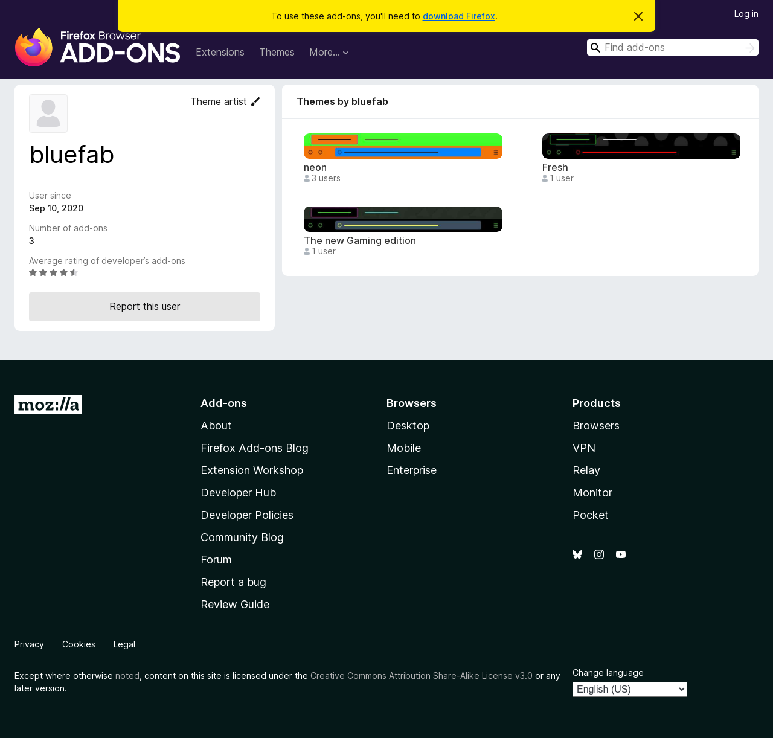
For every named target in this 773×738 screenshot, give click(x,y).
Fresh (555, 167)
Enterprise (411, 470)
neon (315, 167)
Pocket (591, 515)
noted (127, 675)
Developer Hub (238, 492)
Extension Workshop (251, 470)
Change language (608, 672)
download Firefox (459, 16)
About (216, 425)
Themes (277, 52)
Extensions (220, 52)
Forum (216, 559)
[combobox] (673, 47)
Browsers (596, 425)
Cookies (78, 644)
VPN (584, 447)
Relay (586, 470)
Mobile (403, 447)
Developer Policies (246, 515)
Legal (124, 644)
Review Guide (234, 604)
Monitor (592, 492)
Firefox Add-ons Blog (254, 447)
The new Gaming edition (360, 240)
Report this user (144, 306)
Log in (746, 13)
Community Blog (242, 537)
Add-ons (223, 403)
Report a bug (233, 582)
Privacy (29, 644)
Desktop (407, 425)
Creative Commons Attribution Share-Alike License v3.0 (421, 675)
